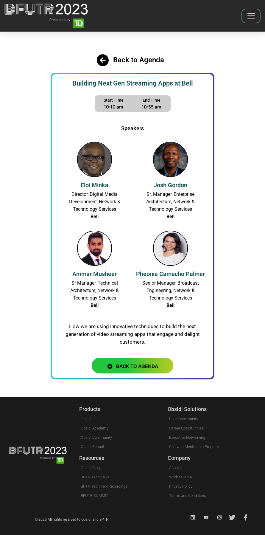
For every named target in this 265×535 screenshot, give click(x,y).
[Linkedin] (190, 517)
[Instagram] (217, 517)
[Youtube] (203, 517)
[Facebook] (244, 517)
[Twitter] (230, 517)
